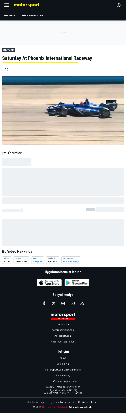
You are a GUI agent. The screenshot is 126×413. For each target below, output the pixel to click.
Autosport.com (63, 335)
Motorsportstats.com (63, 341)
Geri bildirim (63, 363)
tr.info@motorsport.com (63, 381)
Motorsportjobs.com (63, 329)
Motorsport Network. (55, 407)
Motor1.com (63, 323)
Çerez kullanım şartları (63, 401)
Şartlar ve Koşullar (37, 401)
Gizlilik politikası (87, 401)
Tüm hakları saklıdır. (81, 407)
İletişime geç (63, 375)
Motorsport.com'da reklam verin (63, 369)
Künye (63, 357)
